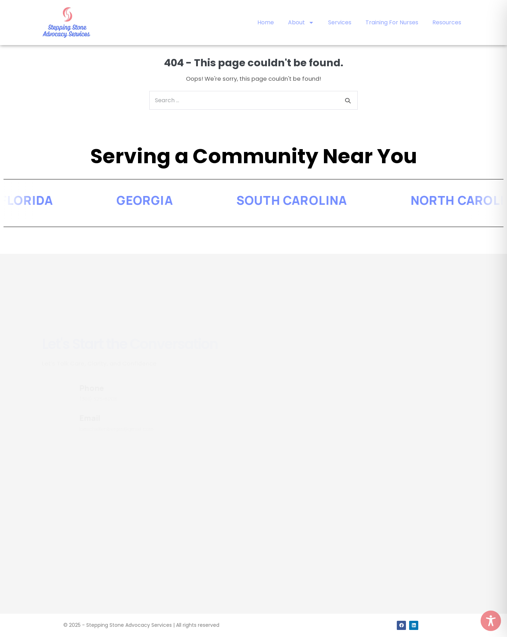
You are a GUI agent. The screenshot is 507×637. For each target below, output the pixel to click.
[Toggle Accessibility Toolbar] (491, 621)
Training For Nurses (391, 22)
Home (265, 22)
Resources (446, 22)
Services (339, 22)
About (301, 22)
